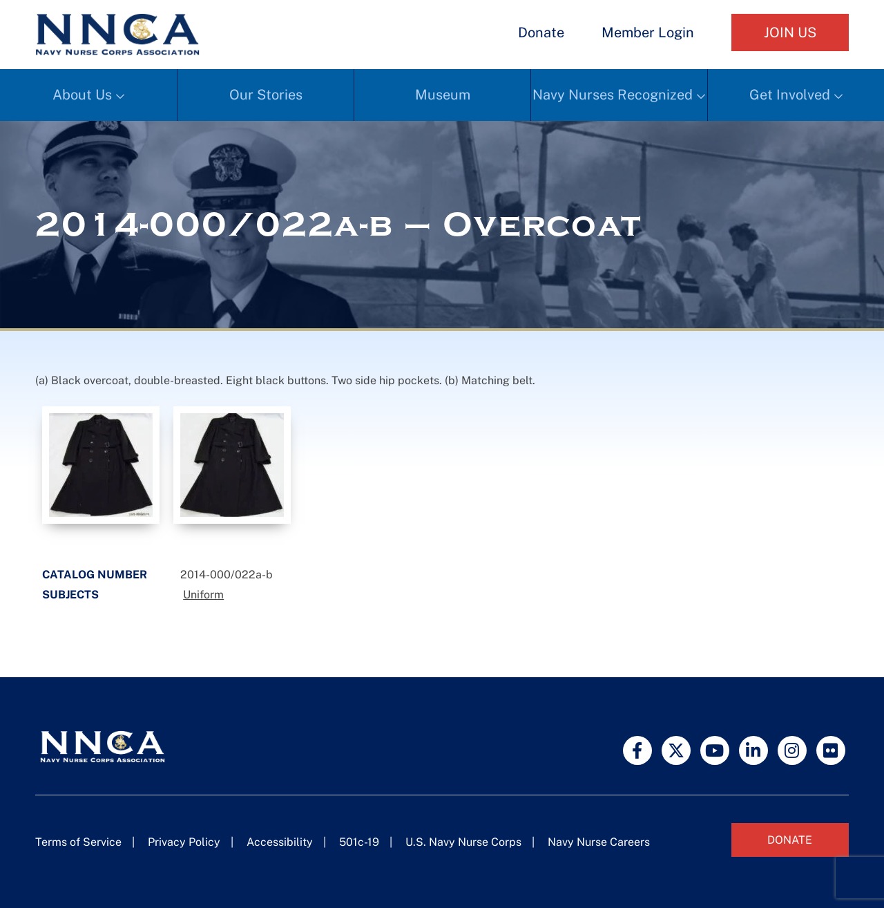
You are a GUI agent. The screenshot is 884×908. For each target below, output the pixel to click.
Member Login (648, 32)
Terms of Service (78, 842)
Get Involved (789, 94)
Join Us (790, 32)
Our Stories (265, 94)
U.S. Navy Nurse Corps (463, 842)
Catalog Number (94, 574)
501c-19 (359, 842)
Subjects (70, 594)
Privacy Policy (184, 842)
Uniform (203, 594)
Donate (541, 32)
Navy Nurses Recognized (612, 94)
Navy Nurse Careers (599, 842)
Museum (442, 94)
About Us (82, 94)
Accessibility (280, 842)
